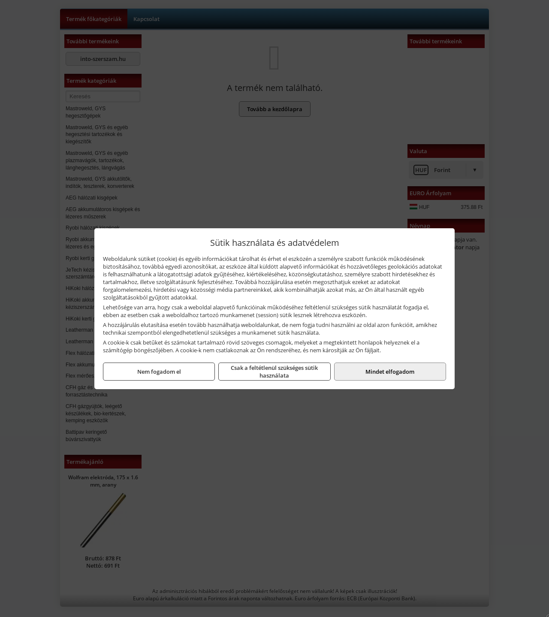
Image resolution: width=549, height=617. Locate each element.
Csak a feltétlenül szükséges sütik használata (274, 371)
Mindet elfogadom (389, 371)
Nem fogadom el (159, 371)
